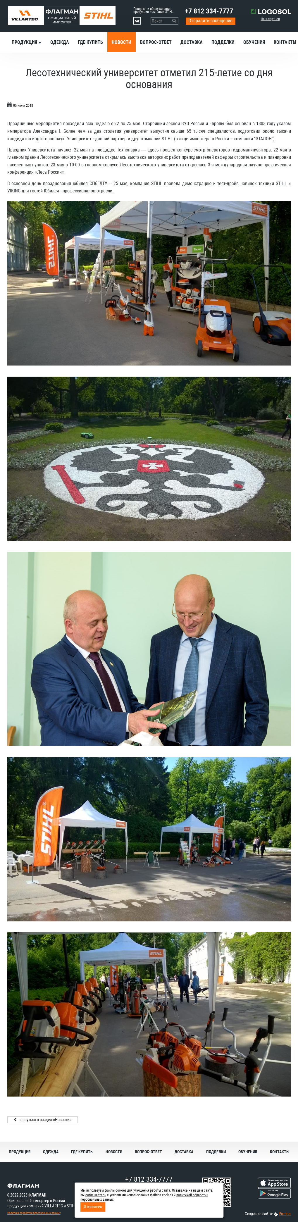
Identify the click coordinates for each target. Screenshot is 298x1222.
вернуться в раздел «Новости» (42, 1119)
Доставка (191, 42)
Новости (121, 42)
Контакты (280, 1151)
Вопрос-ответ (156, 42)
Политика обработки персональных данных (34, 1213)
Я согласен (93, 1206)
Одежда (59, 42)
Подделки (223, 42)
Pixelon (285, 1213)
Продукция (25, 42)
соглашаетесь (95, 1195)
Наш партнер (270, 19)
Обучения (254, 42)
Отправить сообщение (210, 20)
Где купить (90, 42)
